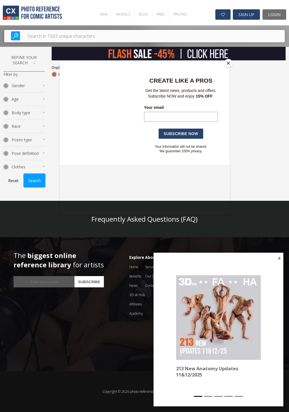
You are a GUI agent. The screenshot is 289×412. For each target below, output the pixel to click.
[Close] (228, 63)
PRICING (179, 14)
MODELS (123, 14)
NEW (103, 14)
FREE (160, 14)
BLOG (143, 14)
